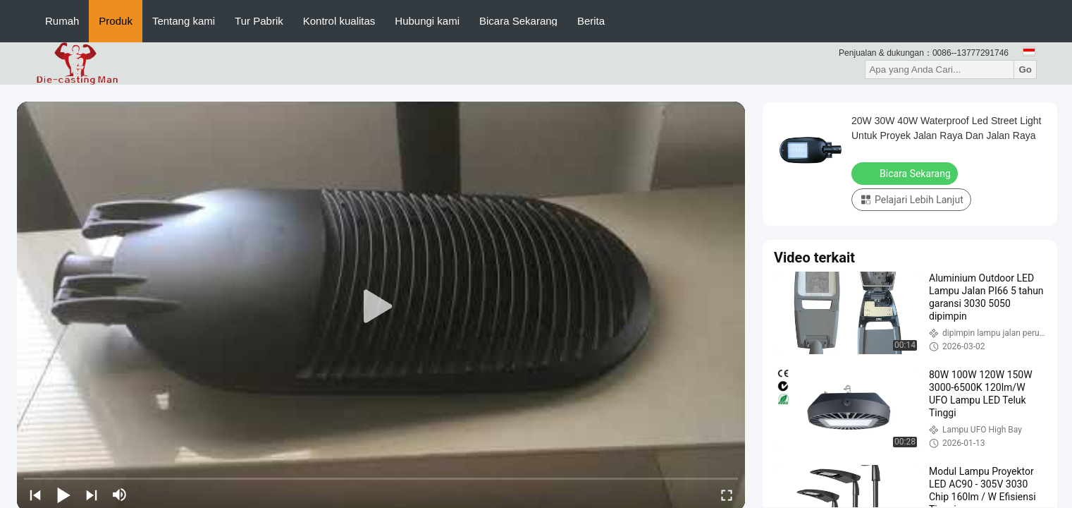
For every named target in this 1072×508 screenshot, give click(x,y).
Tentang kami (183, 21)
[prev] (35, 494)
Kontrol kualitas (339, 21)
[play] (381, 307)
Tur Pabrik (259, 21)
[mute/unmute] (120, 494)
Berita (591, 21)
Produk (116, 21)
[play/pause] (63, 494)
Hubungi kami (427, 21)
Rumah (62, 21)
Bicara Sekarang (518, 21)
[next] (92, 494)
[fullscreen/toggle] (727, 494)
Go (1025, 69)
